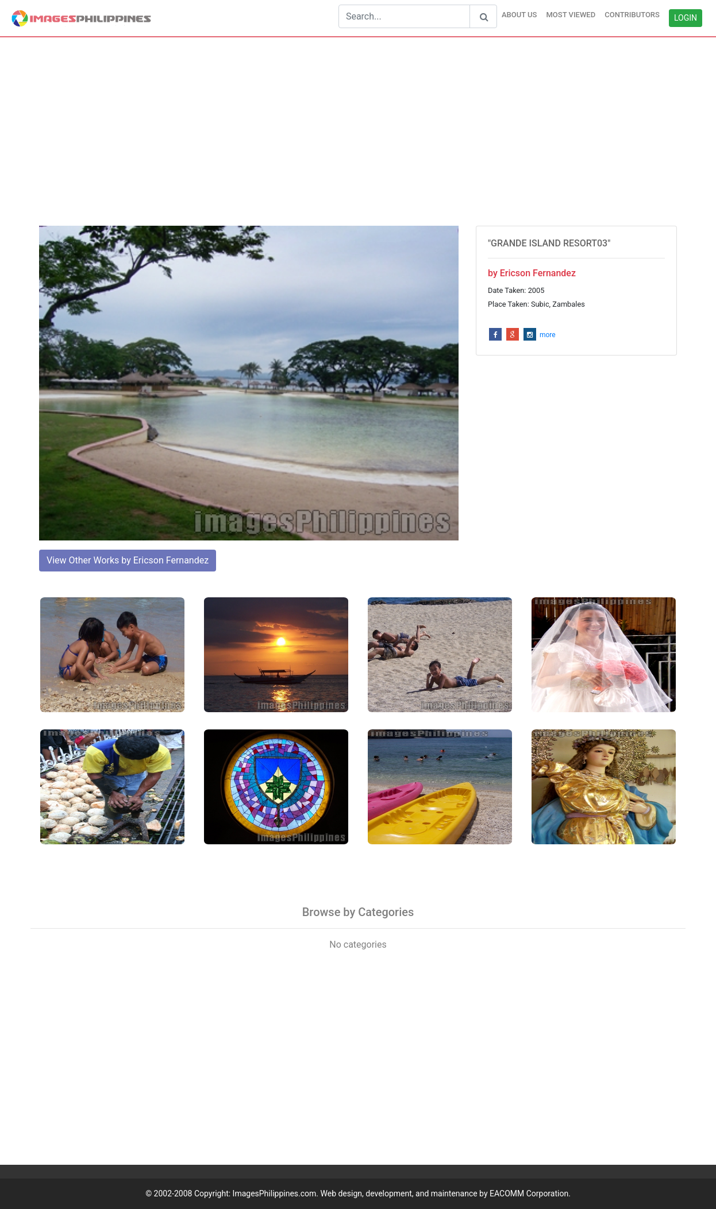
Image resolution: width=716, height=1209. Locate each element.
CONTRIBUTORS (632, 14)
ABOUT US (519, 14)
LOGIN (685, 17)
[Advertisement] (358, 131)
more (548, 335)
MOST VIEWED (570, 14)
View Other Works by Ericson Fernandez (128, 560)
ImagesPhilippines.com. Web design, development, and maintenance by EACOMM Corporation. (402, 1193)
